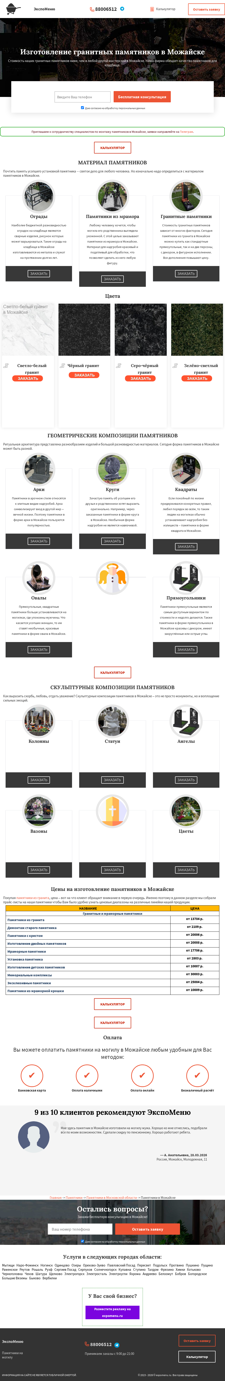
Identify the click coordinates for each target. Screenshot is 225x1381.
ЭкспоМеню (12, 1341)
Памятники (74, 1197)
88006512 (106, 9)
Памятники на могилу (12, 1355)
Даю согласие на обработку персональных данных (113, 108)
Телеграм (186, 132)
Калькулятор (162, 9)
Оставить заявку (206, 9)
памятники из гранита (32, 898)
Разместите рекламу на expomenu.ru (112, 1312)
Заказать (38, 274)
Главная (56, 1197)
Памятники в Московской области (111, 1197)
